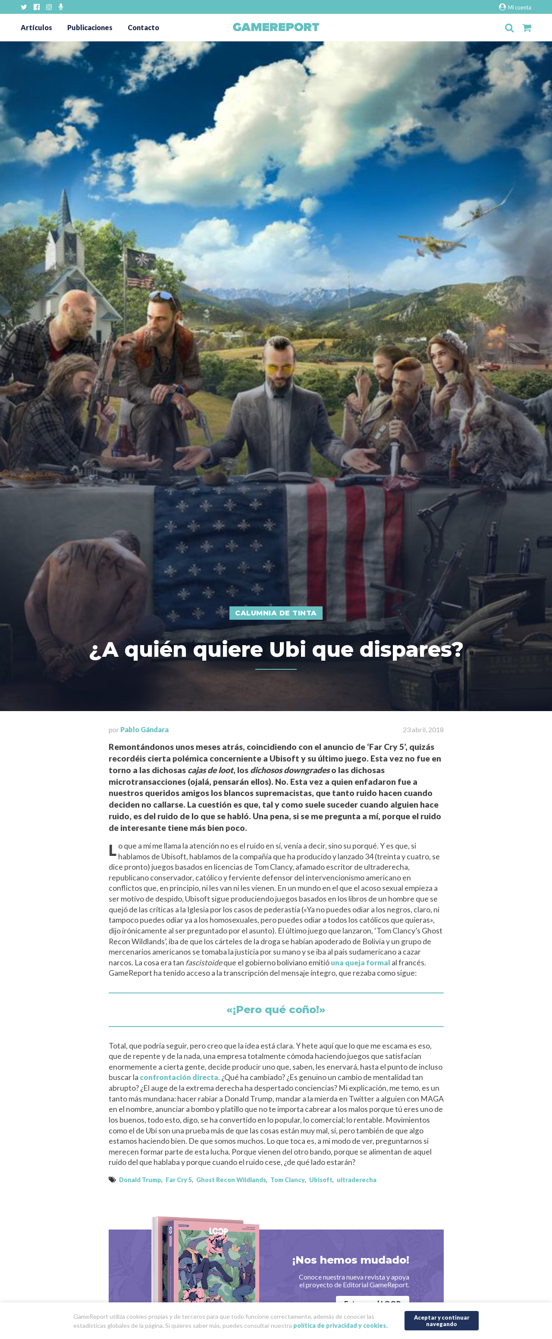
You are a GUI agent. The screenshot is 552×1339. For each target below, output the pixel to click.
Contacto (143, 27)
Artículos (36, 27)
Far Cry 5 (179, 1179)
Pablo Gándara (144, 729)
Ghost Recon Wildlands (231, 1179)
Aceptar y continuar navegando (442, 1320)
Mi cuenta (515, 7)
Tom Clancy (287, 1179)
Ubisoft (320, 1179)
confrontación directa (179, 1077)
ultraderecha (356, 1179)
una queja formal (360, 962)
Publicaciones (90, 27)
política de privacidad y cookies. (340, 1325)
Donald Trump (140, 1179)
